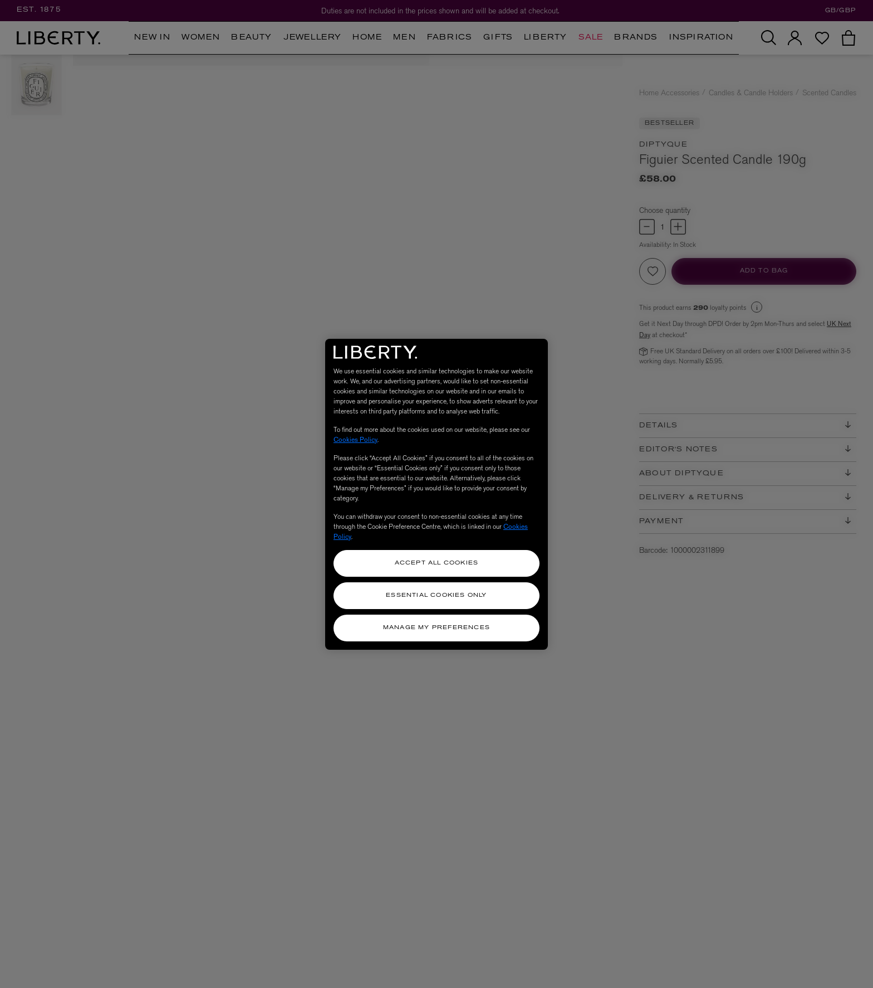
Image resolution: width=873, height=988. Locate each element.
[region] (436, 494)
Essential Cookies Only (436, 595)
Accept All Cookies (437, 563)
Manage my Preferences (436, 627)
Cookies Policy (355, 439)
